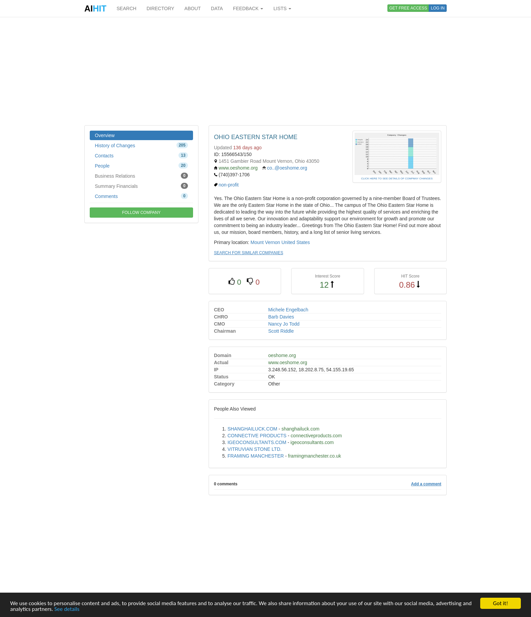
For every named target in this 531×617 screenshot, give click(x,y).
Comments (141, 196)
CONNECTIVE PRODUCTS (257, 435)
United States (295, 242)
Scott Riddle (281, 331)
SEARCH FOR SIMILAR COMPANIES (248, 252)
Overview (104, 135)
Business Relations (141, 176)
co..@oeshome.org (287, 168)
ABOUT (193, 8)
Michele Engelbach (288, 309)
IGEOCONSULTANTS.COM (257, 442)
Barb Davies (281, 316)
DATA (217, 8)
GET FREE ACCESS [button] (408, 8)
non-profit (229, 185)
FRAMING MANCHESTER (256, 456)
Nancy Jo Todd (283, 324)
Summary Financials (141, 186)
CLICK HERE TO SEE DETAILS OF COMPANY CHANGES (396, 178)
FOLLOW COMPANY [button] (141, 212)
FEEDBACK (248, 8)
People (141, 165)
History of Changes (141, 145)
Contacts (141, 155)
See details (67, 609)
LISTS (282, 8)
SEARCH (126, 8)
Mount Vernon (265, 242)
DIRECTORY (160, 8)
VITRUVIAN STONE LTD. (255, 449)
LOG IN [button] (438, 8)
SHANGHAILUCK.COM (252, 429)
